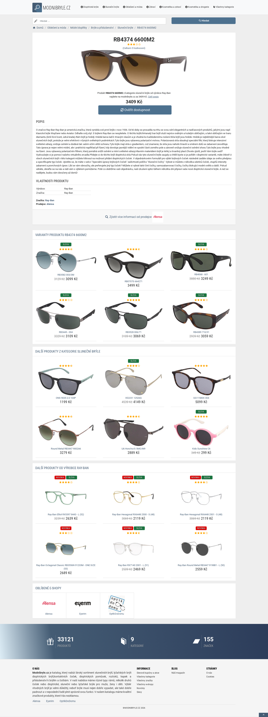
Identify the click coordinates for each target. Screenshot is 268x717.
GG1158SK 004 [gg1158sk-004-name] (201, 398)
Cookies (210, 676)
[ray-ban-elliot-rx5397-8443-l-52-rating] (66, 482)
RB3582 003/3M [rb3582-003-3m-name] (65, 274)
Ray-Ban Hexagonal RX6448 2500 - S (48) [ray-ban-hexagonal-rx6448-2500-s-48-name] (133, 514)
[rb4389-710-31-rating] (201, 300)
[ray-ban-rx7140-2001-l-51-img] (133, 549)
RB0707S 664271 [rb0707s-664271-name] (133, 281)
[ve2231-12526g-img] (133, 381)
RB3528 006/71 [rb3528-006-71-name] (134, 332)
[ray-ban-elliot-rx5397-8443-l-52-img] (66, 498)
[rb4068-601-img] (201, 261)
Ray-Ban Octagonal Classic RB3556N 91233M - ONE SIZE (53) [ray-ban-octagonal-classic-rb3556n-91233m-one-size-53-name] (65, 567)
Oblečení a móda (132, 7)
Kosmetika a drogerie (197, 7)
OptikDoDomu (68, 701)
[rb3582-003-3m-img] (66, 261)
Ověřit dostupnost (135, 109)
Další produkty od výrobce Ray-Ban (62, 468)
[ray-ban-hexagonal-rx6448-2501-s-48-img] (201, 498)
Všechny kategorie (223, 7)
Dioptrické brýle (89, 7)
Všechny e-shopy (145, 684)
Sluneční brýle (110, 7)
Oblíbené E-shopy (48, 588)
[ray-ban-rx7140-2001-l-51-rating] (133, 533)
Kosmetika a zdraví (170, 7)
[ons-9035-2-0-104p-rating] (66, 366)
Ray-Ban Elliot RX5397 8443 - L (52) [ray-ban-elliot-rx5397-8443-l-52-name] (66, 514)
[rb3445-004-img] (66, 315)
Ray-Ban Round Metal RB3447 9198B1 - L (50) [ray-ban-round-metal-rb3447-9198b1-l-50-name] (201, 565)
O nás (209, 673)
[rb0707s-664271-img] (133, 265)
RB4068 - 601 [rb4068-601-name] (201, 274)
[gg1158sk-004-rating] (201, 366)
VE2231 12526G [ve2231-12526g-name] (133, 398)
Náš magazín (178, 673)
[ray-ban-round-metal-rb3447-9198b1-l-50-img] (201, 549)
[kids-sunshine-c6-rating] (201, 417)
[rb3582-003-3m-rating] (66, 249)
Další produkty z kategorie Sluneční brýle (67, 351)
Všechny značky (145, 680)
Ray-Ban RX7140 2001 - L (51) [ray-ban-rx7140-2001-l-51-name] (133, 565)
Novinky (141, 688)
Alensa (50, 204)
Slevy (139, 692)
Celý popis (153, 96)
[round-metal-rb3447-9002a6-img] (66, 432)
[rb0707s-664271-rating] (133, 249)
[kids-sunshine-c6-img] (201, 432)
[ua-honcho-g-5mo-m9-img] (133, 432)
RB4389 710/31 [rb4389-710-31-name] (201, 332)
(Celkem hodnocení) (134, 48)
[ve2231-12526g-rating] (133, 366)
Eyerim (50, 701)
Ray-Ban (49, 200)
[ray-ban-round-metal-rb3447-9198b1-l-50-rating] (201, 533)
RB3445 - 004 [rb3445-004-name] (66, 332)
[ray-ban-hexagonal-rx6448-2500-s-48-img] (133, 498)
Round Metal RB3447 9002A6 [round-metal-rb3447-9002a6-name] (66, 448)
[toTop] (263, 715)
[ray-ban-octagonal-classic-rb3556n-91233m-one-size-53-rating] (66, 533)
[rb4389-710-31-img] (201, 315)
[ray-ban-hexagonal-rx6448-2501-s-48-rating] (201, 482)
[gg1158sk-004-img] (201, 381)
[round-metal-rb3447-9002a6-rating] (66, 417)
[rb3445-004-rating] (66, 300)
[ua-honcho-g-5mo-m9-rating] (133, 417)
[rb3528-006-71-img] (133, 315)
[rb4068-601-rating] (201, 249)
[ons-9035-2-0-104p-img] (66, 381)
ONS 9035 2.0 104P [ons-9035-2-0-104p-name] (66, 398)
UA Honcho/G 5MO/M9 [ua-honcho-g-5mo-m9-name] (133, 448)
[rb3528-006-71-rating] (133, 300)
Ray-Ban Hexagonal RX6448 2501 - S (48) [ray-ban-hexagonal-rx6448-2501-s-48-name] (201, 514)
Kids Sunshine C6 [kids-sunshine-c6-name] (201, 448)
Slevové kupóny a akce (148, 673)
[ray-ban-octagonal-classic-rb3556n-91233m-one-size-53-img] (66, 549)
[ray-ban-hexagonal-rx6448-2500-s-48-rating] (133, 482)
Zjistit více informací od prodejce (134, 217)
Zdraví (150, 7)
